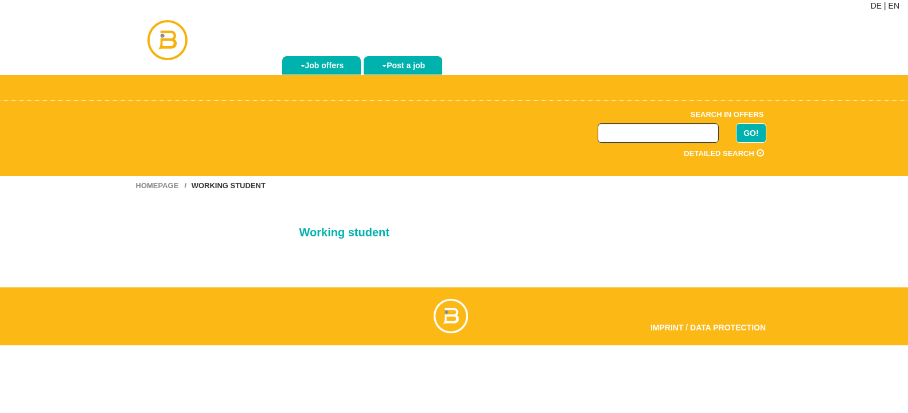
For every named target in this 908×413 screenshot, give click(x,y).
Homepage (157, 185)
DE (876, 5)
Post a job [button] (403, 65)
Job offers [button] (322, 65)
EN (893, 5)
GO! (750, 133)
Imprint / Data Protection (708, 327)
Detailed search (723, 153)
